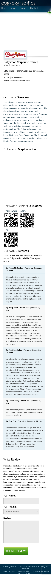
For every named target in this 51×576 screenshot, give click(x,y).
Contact (34, 8)
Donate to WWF (23, 572)
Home (4, 8)
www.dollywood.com (20, 81)
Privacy (21, 574)
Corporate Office (18, 4)
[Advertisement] (25, 32)
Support (23, 8)
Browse (13, 8)
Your (9, 495)
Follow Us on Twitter (40, 572)
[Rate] (21, 511)
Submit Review (15, 551)
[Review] (21, 532)
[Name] (21, 501)
